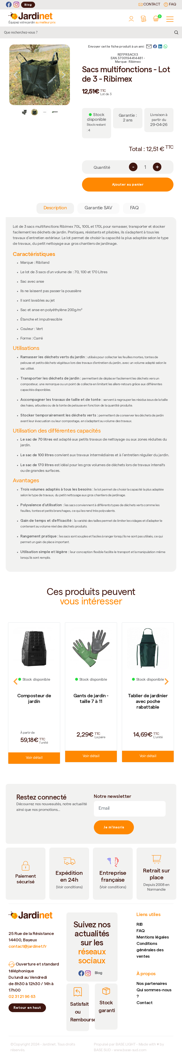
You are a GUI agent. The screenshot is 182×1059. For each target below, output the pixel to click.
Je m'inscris (114, 827)
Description (55, 208)
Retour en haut (27, 1008)
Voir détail (34, 758)
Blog (28, 4)
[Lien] (98, 973)
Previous (15, 75)
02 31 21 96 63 (22, 996)
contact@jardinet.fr (27, 946)
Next (64, 75)
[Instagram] (16, 5)
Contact (149, 5)
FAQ (170, 4)
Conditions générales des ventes (150, 949)
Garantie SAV (98, 208)
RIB (139, 924)
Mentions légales (152, 937)
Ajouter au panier (128, 184)
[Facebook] (9, 5)
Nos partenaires (151, 983)
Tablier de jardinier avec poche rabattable (148, 701)
